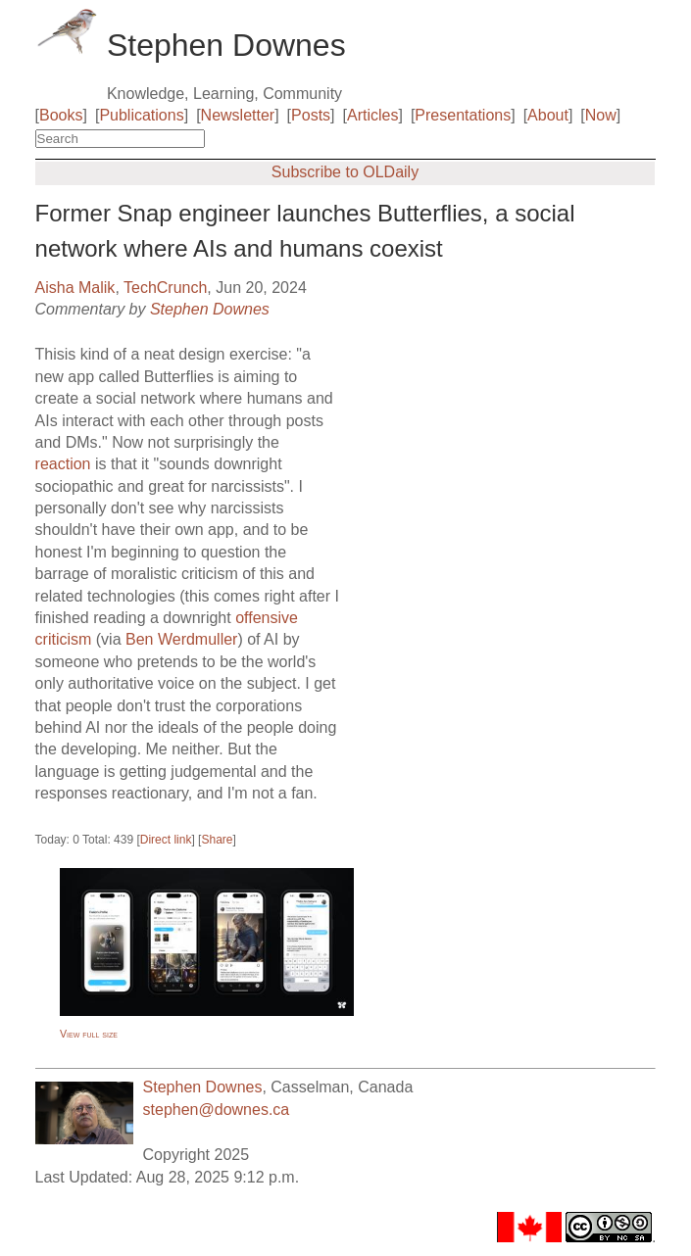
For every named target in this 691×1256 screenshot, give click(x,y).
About (547, 115)
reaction (63, 464)
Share (216, 839)
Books (60, 115)
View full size (89, 1033)
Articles (372, 115)
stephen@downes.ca (216, 1109)
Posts (310, 115)
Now (601, 115)
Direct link (166, 839)
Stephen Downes (210, 309)
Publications (141, 115)
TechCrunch (165, 287)
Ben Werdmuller (181, 639)
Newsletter (238, 115)
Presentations (463, 115)
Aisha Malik (75, 287)
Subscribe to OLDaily (345, 172)
